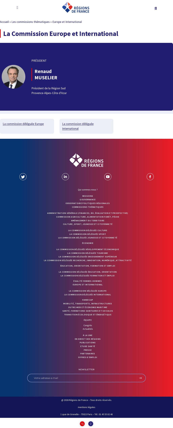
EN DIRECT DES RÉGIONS (88, 339)
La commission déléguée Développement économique (87, 249)
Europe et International (88, 284)
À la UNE (87, 335)
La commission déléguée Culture (87, 230)
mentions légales (86, 407)
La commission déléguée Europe (23, 124)
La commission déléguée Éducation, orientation (88, 272)
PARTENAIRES (87, 353)
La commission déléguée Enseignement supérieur (88, 256)
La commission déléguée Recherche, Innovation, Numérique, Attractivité (88, 260)
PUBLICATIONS (88, 342)
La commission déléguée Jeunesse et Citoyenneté (87, 237)
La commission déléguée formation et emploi (88, 275)
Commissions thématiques (88, 207)
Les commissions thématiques (30, 22)
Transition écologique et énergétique (88, 314)
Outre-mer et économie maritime (87, 307)
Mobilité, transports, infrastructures (87, 303)
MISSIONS (87, 196)
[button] (17, 7)
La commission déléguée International (87, 294)
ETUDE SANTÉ (87, 346)
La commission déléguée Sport (87, 234)
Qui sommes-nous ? (88, 189)
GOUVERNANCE (88, 199)
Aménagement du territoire (88, 220)
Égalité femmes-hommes (87, 281)
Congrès (87, 325)
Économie (87, 243)
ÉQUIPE (88, 320)
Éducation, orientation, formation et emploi (87, 265)
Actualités (88, 328)
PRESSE (88, 350)
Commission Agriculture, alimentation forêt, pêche (87, 217)
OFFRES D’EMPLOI (87, 357)
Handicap (87, 300)
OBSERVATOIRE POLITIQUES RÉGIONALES (88, 203)
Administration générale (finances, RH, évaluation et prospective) (87, 213)
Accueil (4, 22)
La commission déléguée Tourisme (87, 253)
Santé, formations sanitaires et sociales (88, 311)
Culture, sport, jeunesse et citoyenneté (88, 224)
